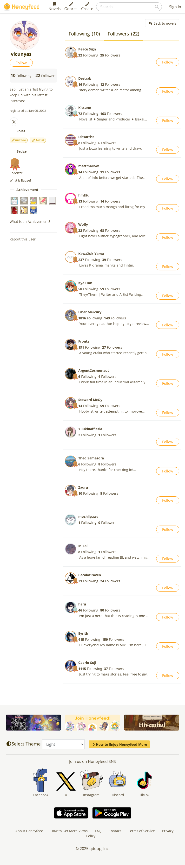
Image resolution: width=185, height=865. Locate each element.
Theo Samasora (91, 458)
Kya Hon (85, 283)
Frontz (83, 341)
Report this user (23, 239)
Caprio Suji (87, 662)
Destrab (84, 78)
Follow (21, 62)
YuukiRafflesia (90, 429)
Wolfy (83, 224)
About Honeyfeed (29, 831)
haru (82, 604)
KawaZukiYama (91, 253)
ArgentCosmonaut (93, 370)
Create (87, 6)
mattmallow (88, 166)
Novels (54, 6)
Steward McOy (90, 399)
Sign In (175, 6)
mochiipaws (88, 516)
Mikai (82, 545)
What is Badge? (20, 180)
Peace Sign (87, 49)
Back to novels (162, 23)
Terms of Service (141, 831)
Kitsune (84, 107)
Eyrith (83, 633)
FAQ (98, 831)
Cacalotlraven (89, 575)
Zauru (83, 487)
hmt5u (83, 195)
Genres (71, 6)
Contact (115, 831)
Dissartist (86, 136)
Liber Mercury (89, 312)
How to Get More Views (69, 831)
